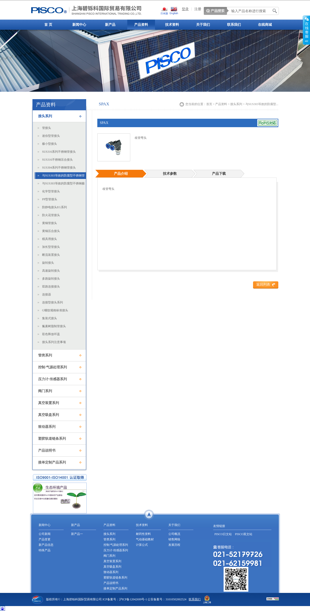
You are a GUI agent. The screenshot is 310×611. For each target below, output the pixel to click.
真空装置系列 (48, 403)
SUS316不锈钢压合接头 (57, 159)
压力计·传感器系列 (52, 379)
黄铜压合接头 (51, 231)
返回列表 (263, 284)
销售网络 (174, 539)
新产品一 (77, 534)
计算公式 (142, 545)
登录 (185, 9)
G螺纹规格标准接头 (55, 310)
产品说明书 (46, 450)
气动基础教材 (145, 539)
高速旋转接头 (51, 270)
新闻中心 (79, 25)
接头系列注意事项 (54, 342)
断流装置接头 (51, 255)
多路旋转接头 (51, 278)
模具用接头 (49, 239)
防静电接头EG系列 (54, 207)
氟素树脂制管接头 (54, 326)
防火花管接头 (51, 215)
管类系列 (45, 355)
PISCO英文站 (243, 534)
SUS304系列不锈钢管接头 (59, 167)
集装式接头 (49, 318)
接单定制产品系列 (52, 462)
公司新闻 (45, 534)
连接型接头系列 (52, 302)
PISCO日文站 (223, 534)
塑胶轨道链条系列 (52, 438)
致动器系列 (46, 427)
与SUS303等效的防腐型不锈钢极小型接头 (63, 184)
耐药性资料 (143, 534)
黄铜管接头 (49, 223)
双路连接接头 (51, 286)
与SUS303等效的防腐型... (261, 104)
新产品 (110, 25)
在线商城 (265, 25)
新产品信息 (46, 545)
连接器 (46, 294)
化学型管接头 (51, 191)
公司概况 (174, 534)
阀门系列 (45, 391)
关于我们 (203, 25)
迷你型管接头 (51, 136)
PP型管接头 (49, 199)
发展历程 (174, 545)
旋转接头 (48, 262)
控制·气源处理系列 (52, 367)
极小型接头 (49, 143)
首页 (209, 104)
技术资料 (172, 25)
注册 (197, 9)
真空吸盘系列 (48, 415)
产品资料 (141, 25)
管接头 (46, 128)
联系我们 (234, 25)
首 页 (48, 25)
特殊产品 (45, 550)
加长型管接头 (51, 247)
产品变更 (45, 539)
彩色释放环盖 (51, 334)
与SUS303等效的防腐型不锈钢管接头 (63, 176)
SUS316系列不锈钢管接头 (59, 151)
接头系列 (45, 116)
